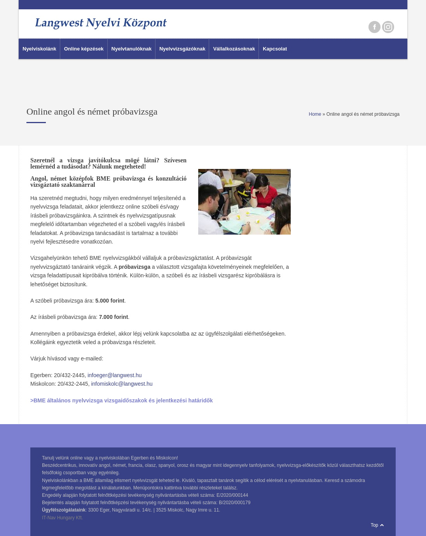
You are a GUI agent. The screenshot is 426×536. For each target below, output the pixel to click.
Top (374, 525)
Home (315, 114)
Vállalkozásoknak (234, 49)
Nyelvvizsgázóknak (182, 49)
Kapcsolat (275, 49)
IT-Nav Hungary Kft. (62, 517)
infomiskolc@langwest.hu (121, 384)
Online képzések (84, 49)
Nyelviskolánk (39, 49)
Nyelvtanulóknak (132, 49)
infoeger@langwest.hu (114, 375)
